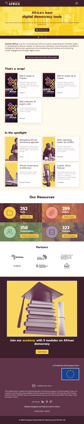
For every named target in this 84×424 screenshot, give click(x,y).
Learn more (42, 352)
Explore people (69, 217)
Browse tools (42, 30)
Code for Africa (54, 407)
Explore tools (26, 217)
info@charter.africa (42, 385)
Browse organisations (29, 236)
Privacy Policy (39, 411)
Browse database (70, 236)
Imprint (47, 411)
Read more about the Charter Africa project (42, 57)
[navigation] (76, 3)
